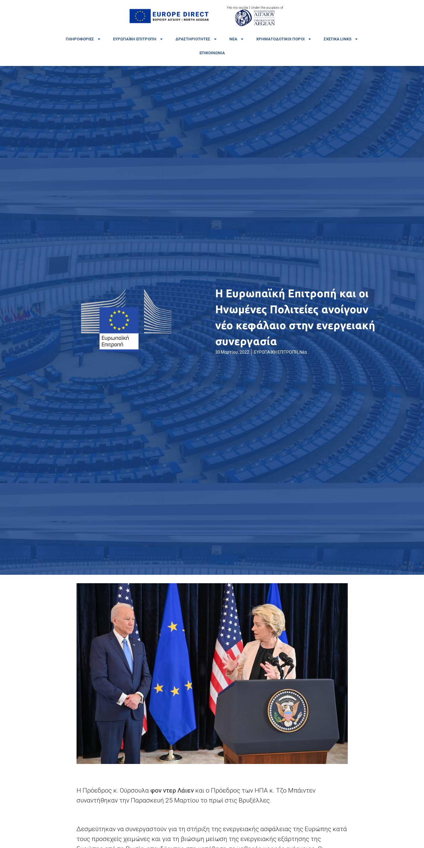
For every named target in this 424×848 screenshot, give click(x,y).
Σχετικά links (341, 39)
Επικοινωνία (212, 53)
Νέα (236, 39)
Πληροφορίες (83, 39)
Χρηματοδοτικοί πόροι (284, 39)
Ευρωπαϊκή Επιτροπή (138, 39)
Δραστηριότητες (196, 39)
